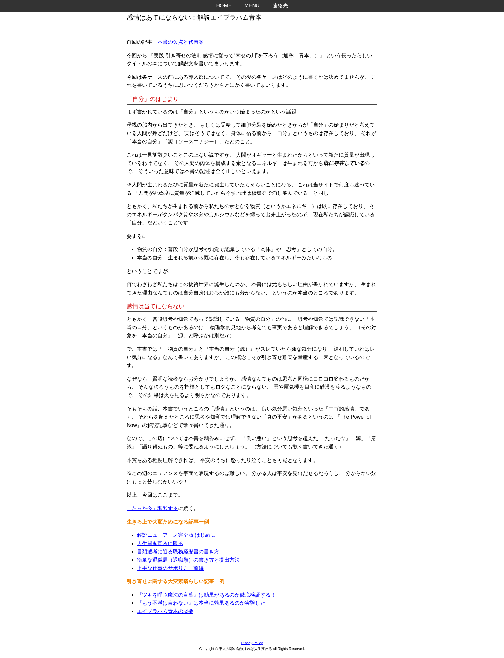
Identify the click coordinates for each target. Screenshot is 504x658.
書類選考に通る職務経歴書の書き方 (178, 551)
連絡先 (280, 5)
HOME (223, 5)
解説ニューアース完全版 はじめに (176, 535)
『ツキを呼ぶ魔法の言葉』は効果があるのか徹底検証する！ (206, 595)
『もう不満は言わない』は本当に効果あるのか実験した (201, 603)
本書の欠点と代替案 (181, 42)
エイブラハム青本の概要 (165, 611)
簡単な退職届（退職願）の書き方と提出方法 (188, 560)
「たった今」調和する (152, 508)
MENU (251, 5)
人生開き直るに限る (160, 543)
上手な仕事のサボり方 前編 (170, 568)
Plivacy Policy (252, 643)
